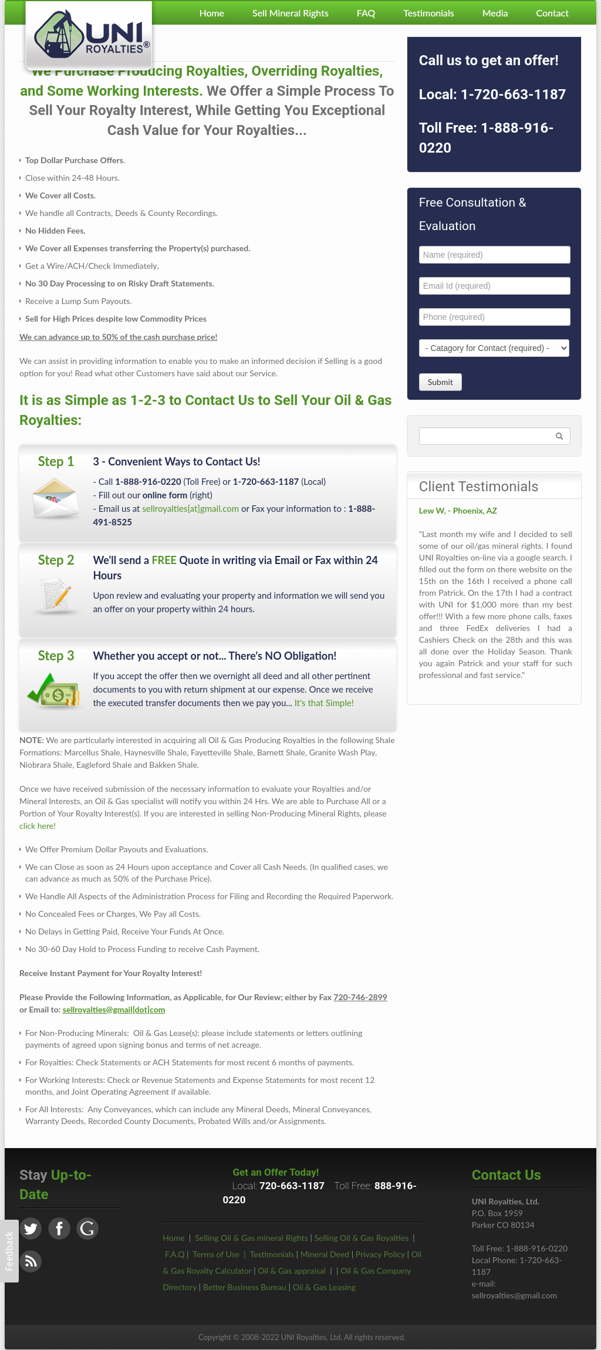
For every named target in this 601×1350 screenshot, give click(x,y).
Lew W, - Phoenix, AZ (458, 510)
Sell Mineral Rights (290, 12)
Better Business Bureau (244, 1287)
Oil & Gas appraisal (292, 1270)
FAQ (366, 12)
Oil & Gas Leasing (324, 1287)
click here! (37, 826)
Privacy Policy (380, 1254)
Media (495, 12)
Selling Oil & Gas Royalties (362, 1238)
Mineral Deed (324, 1254)
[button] (9, 1251)
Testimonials (428, 12)
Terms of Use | (221, 1254)
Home (211, 12)
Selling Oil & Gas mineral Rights (251, 1238)
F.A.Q (175, 1254)
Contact (552, 12)
